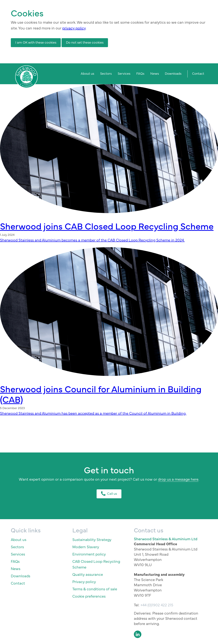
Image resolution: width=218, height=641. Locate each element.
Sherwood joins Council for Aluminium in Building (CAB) (100, 393)
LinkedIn (137, 634)
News (154, 73)
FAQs (140, 73)
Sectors (106, 73)
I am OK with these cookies (35, 42)
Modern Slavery (85, 546)
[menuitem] (87, 73)
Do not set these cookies (84, 42)
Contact (198, 73)
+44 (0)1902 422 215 (156, 604)
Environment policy (89, 553)
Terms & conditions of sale (94, 588)
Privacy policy (84, 581)
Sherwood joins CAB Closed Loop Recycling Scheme (107, 225)
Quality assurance (87, 574)
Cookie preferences (89, 596)
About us (87, 73)
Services (124, 73)
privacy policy (74, 27)
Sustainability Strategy (91, 539)
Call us (109, 493)
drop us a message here (178, 479)
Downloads (173, 73)
